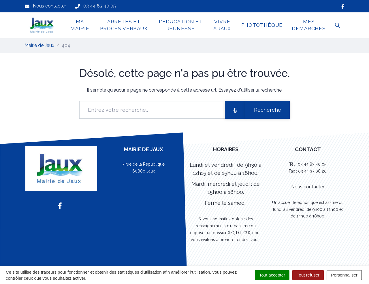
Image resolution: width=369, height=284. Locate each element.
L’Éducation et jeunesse (181, 25)
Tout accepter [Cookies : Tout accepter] (272, 274)
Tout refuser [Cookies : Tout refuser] (308, 274)
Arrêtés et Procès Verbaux (124, 25)
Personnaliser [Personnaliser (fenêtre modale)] (344, 274)
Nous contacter (307, 187)
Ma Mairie (79, 25)
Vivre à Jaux (222, 25)
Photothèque (262, 25)
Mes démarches (309, 25)
